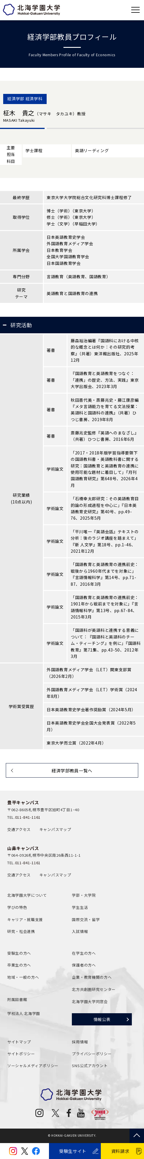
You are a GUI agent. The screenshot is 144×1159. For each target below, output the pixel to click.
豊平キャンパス (23, 802)
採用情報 (80, 1042)
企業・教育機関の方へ (92, 977)
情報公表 (102, 1019)
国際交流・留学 (86, 919)
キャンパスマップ (55, 829)
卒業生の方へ (19, 965)
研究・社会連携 (21, 931)
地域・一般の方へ (23, 977)
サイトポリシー (21, 1053)
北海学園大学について (27, 895)
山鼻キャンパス (23, 848)
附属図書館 (17, 999)
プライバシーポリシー (92, 1053)
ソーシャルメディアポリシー (33, 1065)
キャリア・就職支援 (25, 919)
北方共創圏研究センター (94, 989)
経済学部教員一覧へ (72, 770)
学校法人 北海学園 (23, 1013)
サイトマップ (19, 1042)
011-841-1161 (28, 817)
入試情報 (80, 931)
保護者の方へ (84, 965)
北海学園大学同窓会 (89, 1001)
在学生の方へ (84, 953)
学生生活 (80, 907)
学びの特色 (17, 907)
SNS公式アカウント (89, 1065)
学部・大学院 (84, 895)
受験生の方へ (19, 953)
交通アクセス (19, 829)
